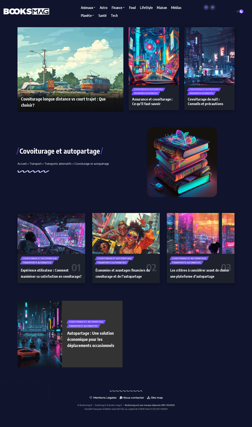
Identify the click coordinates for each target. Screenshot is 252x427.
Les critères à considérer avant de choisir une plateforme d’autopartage (197, 277)
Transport (35, 163)
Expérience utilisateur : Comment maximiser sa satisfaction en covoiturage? (50, 277)
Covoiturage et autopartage (38, 92)
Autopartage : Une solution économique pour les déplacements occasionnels (90, 346)
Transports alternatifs (72, 92)
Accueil (22, 163)
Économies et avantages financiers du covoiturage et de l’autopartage (124, 277)
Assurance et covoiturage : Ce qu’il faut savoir (152, 102)
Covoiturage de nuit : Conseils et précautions (205, 102)
